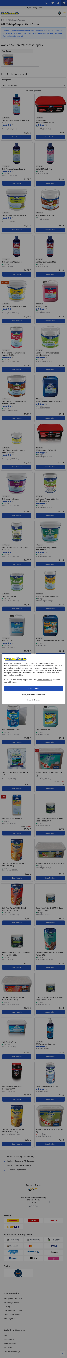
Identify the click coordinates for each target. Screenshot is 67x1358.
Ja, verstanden (33, 688)
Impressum (37, 700)
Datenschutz (29, 700)
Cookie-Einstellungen (44, 680)
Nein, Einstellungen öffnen (33, 694)
